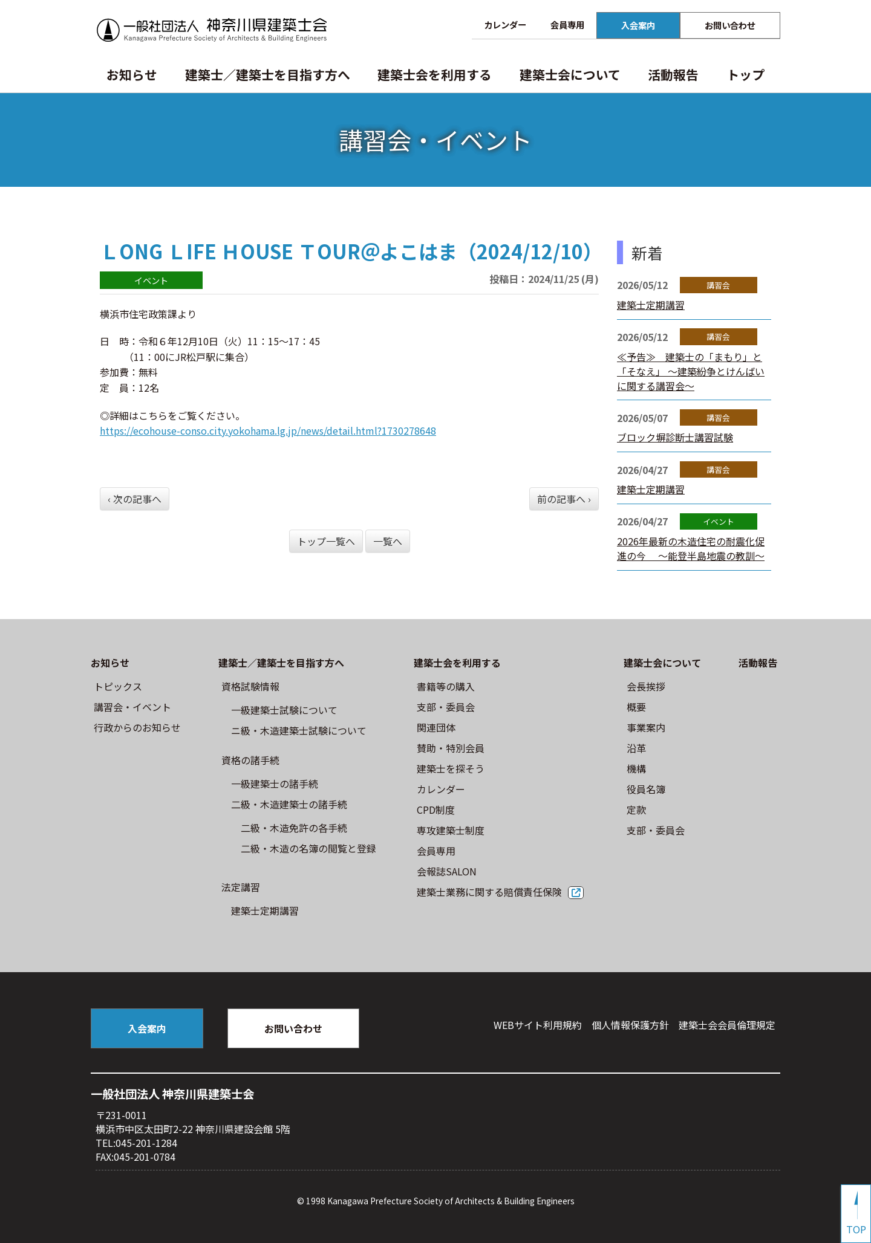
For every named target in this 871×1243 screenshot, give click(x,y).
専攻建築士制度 (450, 830)
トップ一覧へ (326, 541)
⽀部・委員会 (446, 706)
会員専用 (567, 24)
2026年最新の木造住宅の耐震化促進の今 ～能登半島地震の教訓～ (691, 548)
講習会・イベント (132, 706)
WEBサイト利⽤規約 (538, 1024)
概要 (636, 706)
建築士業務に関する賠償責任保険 (489, 891)
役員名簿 (646, 789)
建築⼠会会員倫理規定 (727, 1024)
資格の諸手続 (250, 760)
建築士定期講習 (651, 304)
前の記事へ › (564, 499)
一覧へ (387, 541)
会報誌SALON (447, 871)
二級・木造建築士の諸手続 (289, 804)
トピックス (118, 686)
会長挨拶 (646, 686)
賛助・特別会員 (450, 748)
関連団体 (436, 727)
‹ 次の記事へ (134, 499)
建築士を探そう (450, 768)
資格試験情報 (250, 686)
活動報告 (673, 74)
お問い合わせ (730, 25)
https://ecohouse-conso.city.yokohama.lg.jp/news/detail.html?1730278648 (268, 430)
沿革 (636, 748)
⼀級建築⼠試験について (284, 710)
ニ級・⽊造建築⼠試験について (299, 730)
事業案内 (646, 727)
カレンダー (505, 24)
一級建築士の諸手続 (274, 783)
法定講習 (240, 887)
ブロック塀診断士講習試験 (675, 437)
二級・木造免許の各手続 (294, 827)
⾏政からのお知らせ (137, 727)
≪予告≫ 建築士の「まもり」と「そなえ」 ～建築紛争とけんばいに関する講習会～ (691, 371)
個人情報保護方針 (630, 1024)
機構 (636, 768)
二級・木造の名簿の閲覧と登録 (308, 848)
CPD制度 (436, 809)
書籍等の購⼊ (446, 686)
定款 (636, 809)
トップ (745, 74)
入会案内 (638, 25)
